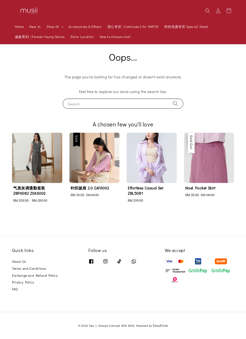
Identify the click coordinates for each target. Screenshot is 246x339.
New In (35, 26)
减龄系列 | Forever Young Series (40, 36)
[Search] (175, 103)
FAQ (15, 289)
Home (19, 26)
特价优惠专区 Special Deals (186, 26)
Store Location (82, 36)
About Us (19, 261)
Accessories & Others (85, 26)
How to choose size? (115, 36)
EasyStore (160, 325)
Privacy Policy (23, 282)
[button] (207, 11)
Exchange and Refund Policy (35, 275)
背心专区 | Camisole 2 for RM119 (133, 26)
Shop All (53, 27)
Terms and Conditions (29, 268)
